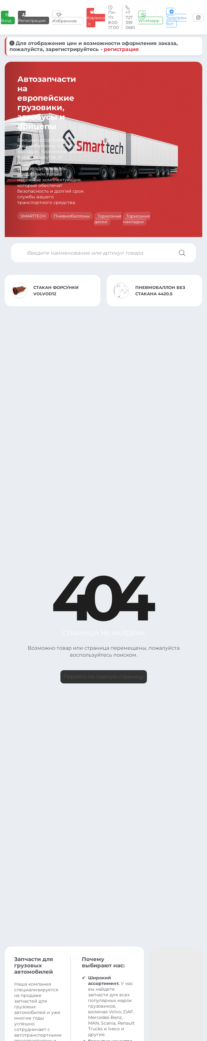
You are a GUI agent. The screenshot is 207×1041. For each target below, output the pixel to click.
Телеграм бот (176, 17)
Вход (6, 17)
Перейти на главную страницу (104, 677)
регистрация (121, 49)
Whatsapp (148, 17)
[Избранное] (67, 18)
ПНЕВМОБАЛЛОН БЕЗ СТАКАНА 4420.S (160, 290)
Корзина (96, 17)
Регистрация (32, 17)
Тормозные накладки (136, 218)
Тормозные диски (107, 218)
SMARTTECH (33, 215)
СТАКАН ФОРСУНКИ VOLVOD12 (56, 290)
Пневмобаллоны (72, 215)
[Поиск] (182, 252)
